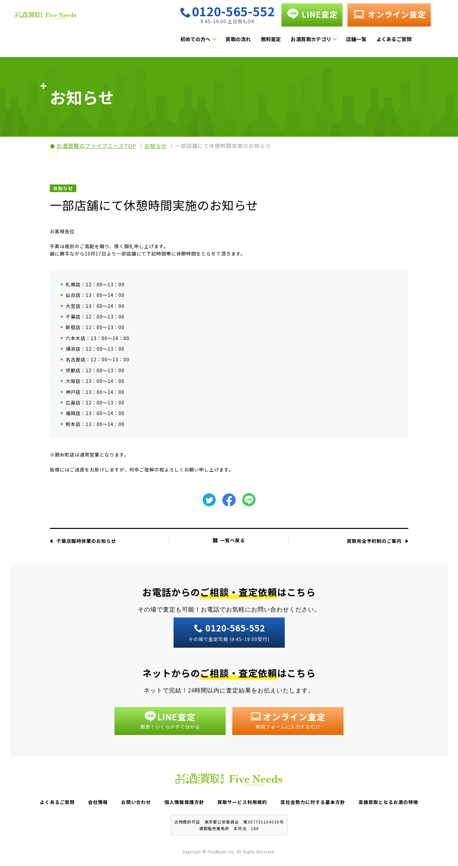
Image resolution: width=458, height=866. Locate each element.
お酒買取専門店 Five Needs (79, 24)
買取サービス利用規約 (242, 802)
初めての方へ (216, 41)
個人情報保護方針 (184, 802)
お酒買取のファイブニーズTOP (96, 146)
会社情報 (98, 802)
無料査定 (291, 41)
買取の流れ (258, 41)
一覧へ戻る (229, 540)
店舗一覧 (377, 41)
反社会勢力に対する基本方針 (312, 802)
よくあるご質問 (414, 41)
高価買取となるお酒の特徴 (388, 802)
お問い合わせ (136, 802)
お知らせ (155, 146)
